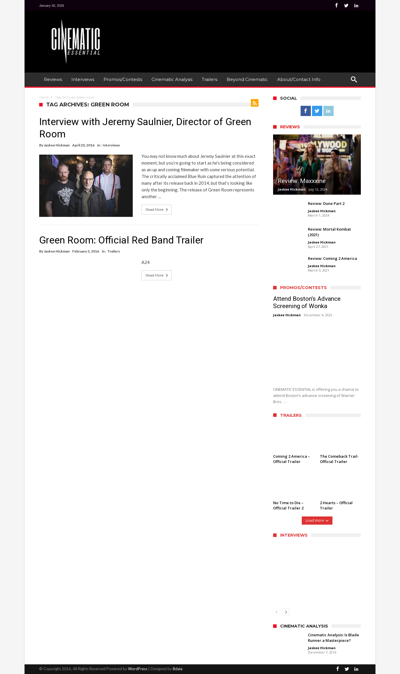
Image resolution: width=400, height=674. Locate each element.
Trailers (113, 251)
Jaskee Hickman (57, 145)
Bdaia (177, 668)
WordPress (137, 668)
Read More (157, 209)
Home (44, 97)
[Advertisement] (254, 32)
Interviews (111, 145)
